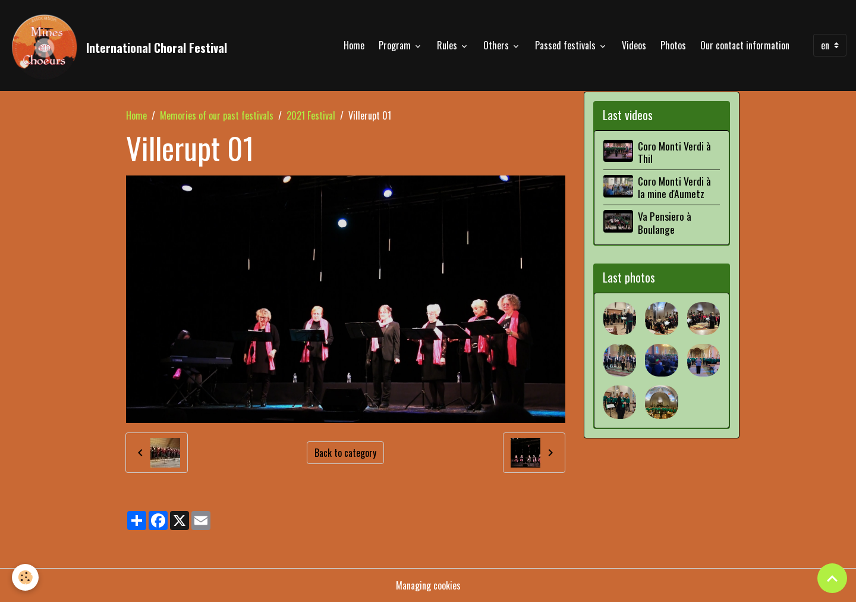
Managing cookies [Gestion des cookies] (428, 585)
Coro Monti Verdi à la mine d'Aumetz (674, 187)
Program (396, 45)
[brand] (118, 45)
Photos (673, 45)
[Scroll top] (832, 578)
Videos (634, 45)
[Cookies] (25, 577)
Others (497, 45)
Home (354, 45)
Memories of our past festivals (216, 115)
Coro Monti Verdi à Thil (674, 152)
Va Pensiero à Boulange (664, 222)
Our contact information (744, 45)
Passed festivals (566, 45)
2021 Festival (311, 115)
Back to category (345, 453)
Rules (448, 45)
